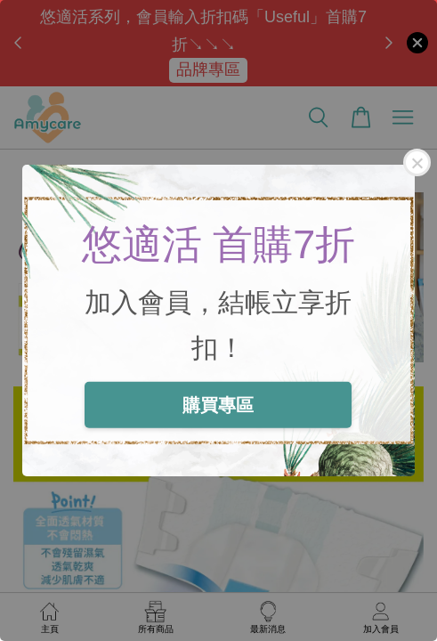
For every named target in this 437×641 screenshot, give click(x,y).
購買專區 (218, 404)
